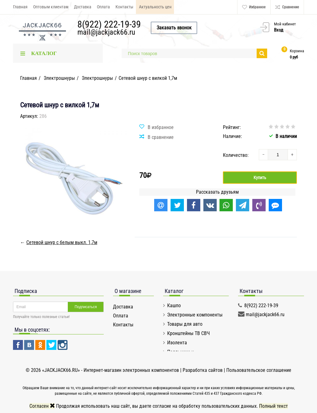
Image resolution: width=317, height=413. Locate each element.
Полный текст (273, 406)
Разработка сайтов (203, 370)
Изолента (177, 343)
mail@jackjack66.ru (106, 32)
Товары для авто (184, 324)
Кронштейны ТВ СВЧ (188, 333)
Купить (260, 177)
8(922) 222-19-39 (109, 24)
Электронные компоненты (195, 315)
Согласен (42, 406)
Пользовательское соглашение (258, 370)
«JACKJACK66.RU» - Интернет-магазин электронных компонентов (111, 370)
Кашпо (174, 305)
